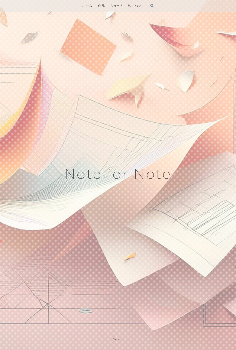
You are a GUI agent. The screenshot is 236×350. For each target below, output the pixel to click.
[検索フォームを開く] (152, 5)
